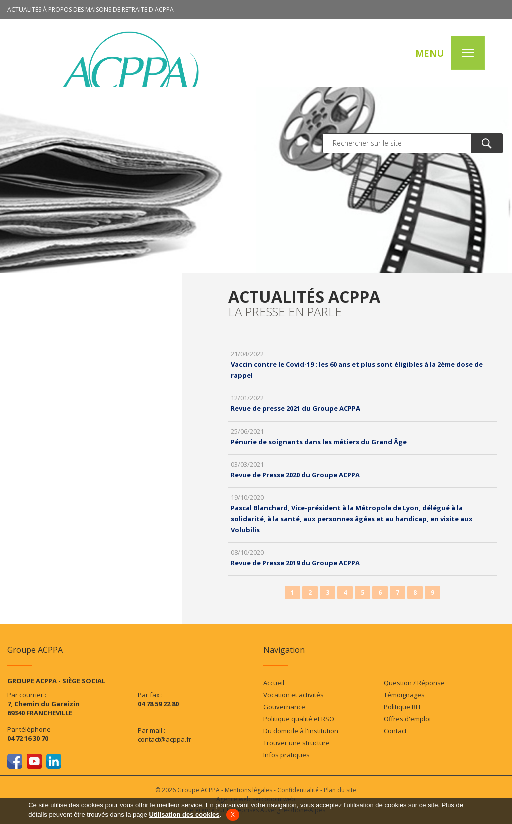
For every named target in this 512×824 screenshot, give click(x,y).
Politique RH (402, 706)
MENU (430, 53)
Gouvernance (285, 706)
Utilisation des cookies (185, 814)
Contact (395, 730)
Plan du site (340, 790)
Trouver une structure (297, 742)
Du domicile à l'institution (301, 730)
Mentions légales (248, 790)
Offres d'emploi (407, 718)
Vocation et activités (294, 694)
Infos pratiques (287, 754)
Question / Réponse (414, 682)
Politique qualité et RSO (299, 718)
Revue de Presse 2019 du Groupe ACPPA (295, 562)
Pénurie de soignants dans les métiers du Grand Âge (319, 441)
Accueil (274, 682)
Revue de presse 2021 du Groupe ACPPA (295, 408)
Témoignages (404, 694)
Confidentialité (298, 790)
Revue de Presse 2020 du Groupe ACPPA (295, 474)
